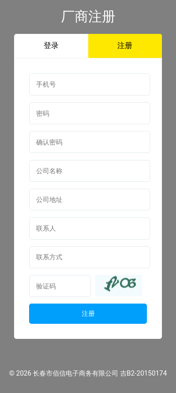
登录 (51, 45)
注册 (124, 45)
